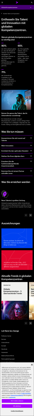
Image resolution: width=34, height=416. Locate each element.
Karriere (3, 339)
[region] (17, 389)
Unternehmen (5, 342)
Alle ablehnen (17, 406)
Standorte (4, 349)
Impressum (4, 352)
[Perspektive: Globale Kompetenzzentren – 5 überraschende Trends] (14, 301)
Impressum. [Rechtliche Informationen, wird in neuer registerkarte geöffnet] (12, 397)
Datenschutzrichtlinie (7, 355)
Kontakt (3, 346)
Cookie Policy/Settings (8, 362)
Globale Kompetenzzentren (9, 7)
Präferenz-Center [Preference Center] (6, 336)
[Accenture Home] (17, 2)
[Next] (30, 215)
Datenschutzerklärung (17, 395)
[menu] (2, 2)
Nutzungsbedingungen (8, 359)
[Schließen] (32, 365)
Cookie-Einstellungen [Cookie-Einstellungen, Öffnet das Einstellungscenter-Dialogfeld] (17, 411)
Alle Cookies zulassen (17, 400)
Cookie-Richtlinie (26, 393)
